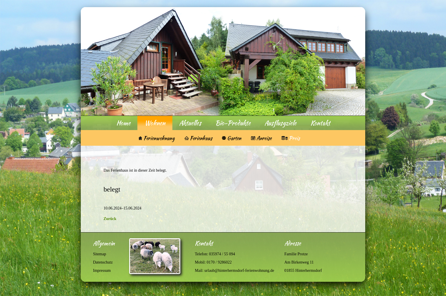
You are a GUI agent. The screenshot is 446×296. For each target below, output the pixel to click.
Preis (294, 138)
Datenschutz (103, 262)
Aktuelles (190, 123)
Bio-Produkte (233, 123)
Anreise (264, 138)
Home (123, 123)
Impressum (102, 270)
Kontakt (320, 123)
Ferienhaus (201, 138)
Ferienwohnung (157, 138)
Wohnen (154, 123)
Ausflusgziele (280, 123)
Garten (234, 138)
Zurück (110, 219)
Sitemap (99, 254)
